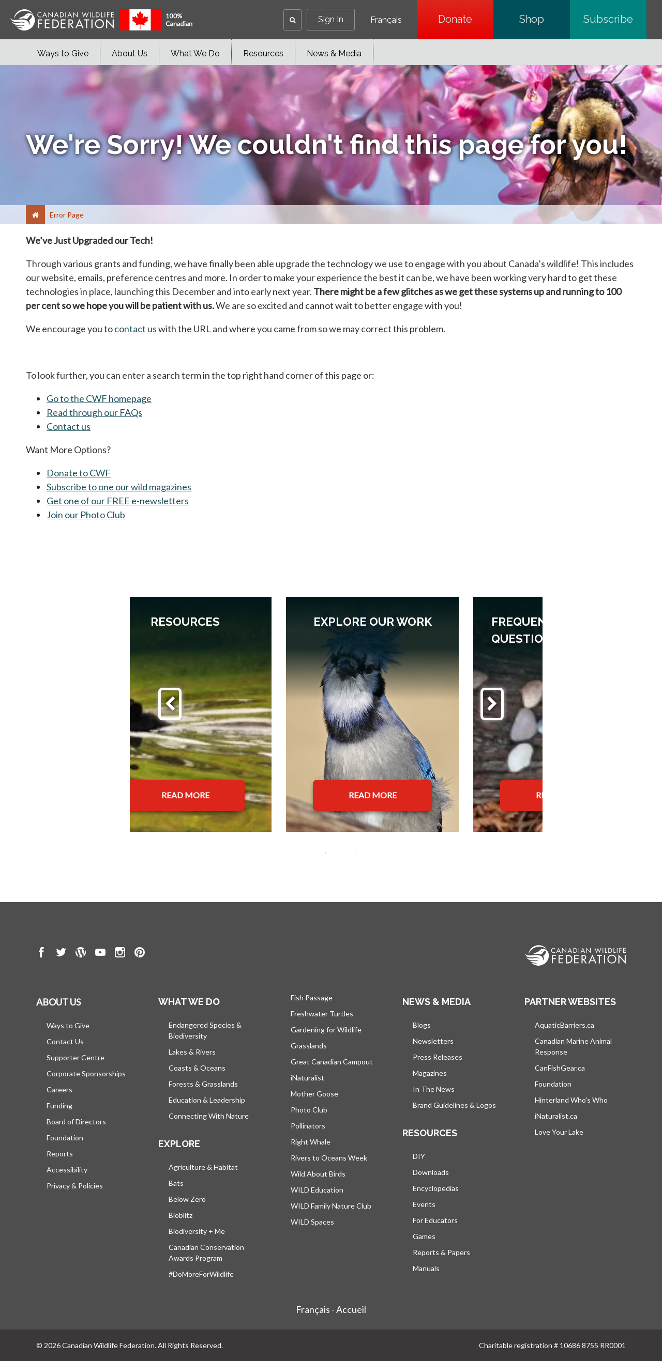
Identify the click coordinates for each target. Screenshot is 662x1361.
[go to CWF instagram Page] (120, 954)
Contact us (69, 426)
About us (58, 1002)
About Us (129, 53)
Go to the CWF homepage (99, 398)
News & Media (334, 53)
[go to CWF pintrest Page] (139, 954)
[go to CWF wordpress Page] (81, 954)
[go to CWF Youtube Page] (100, 954)
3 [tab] (357, 853)
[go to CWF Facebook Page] (41, 954)
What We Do (195, 53)
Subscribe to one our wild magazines (119, 486)
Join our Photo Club (86, 514)
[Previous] (170, 704)
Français (386, 20)
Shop (544, 19)
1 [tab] (326, 853)
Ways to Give (62, 53)
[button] (292, 19)
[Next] (492, 704)
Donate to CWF (79, 472)
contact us (135, 328)
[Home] (35, 214)
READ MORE (185, 795)
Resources (263, 53)
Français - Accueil (331, 1309)
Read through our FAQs (94, 412)
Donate (465, 19)
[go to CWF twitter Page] (61, 954)
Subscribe (614, 19)
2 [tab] (341, 853)
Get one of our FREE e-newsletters (118, 500)
